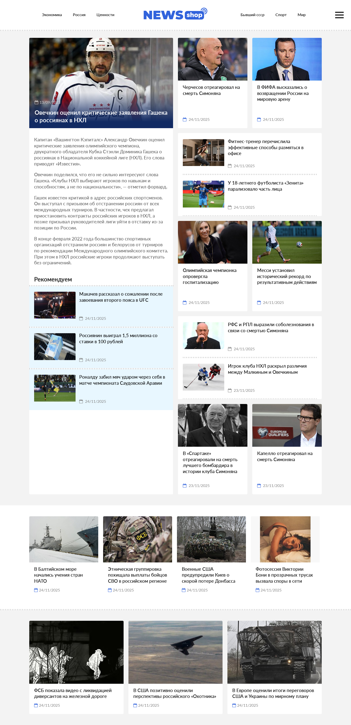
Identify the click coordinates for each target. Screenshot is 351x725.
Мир (302, 14)
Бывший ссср (252, 14)
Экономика (52, 14)
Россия (79, 14)
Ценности (105, 14)
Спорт (281, 14)
